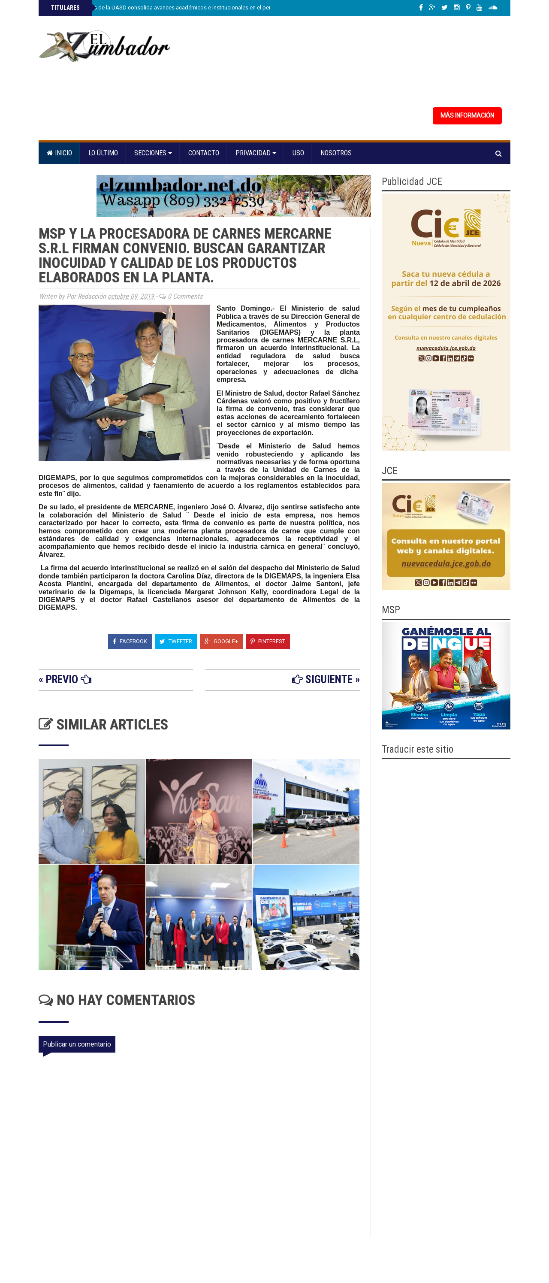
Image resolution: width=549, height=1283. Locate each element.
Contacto (203, 153)
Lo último (103, 153)
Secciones (153, 153)
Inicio (59, 153)
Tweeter (176, 641)
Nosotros (336, 153)
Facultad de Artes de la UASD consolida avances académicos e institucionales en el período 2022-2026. (180, 7)
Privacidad (255, 153)
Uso (298, 153)
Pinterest (267, 641)
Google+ (221, 641)
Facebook (130, 641)
